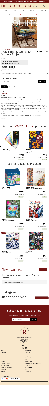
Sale (23, 10)
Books (12, 14)
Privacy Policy (28, 387)
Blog (26, 397)
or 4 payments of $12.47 (11, 63)
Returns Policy (28, 385)
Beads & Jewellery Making (6, 395)
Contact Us (32, 10)
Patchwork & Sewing (5, 14)
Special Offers (4, 401)
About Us (27, 381)
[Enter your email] (22, 346)
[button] (38, 6)
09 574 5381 (42, 1)
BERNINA (3, 389)
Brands (14, 10)
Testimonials (28, 399)
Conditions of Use (29, 389)
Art (1, 385)
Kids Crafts (3, 397)
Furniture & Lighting (5, 393)
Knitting (2, 381)
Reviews (16, 87)
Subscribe (33, 346)
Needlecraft (3, 383)
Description (4, 87)
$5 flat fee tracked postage (31, 1)
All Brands (3, 399)
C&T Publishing (6, 50)
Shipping (10, 87)
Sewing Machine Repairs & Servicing (33, 391)
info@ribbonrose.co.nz (24, 369)
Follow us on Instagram (41, 300)
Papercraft (3, 387)
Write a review (43, 271)
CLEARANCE (3, 379)
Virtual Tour (43, 10)
